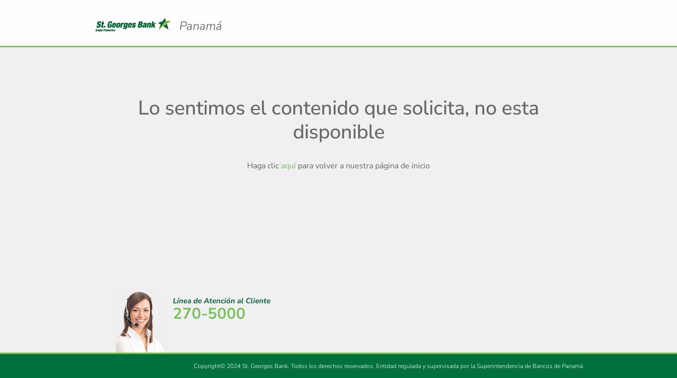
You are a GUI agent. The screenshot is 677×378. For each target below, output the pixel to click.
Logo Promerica (200, 17)
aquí (288, 165)
